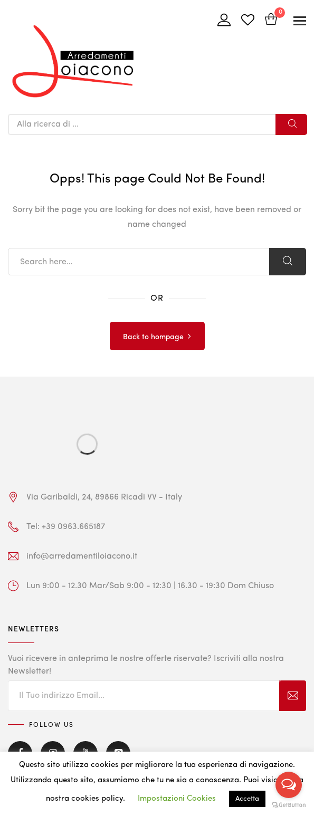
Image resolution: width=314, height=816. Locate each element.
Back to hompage (153, 337)
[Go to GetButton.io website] (289, 805)
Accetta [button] (247, 798)
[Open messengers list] (288, 785)
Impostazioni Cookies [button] (177, 799)
